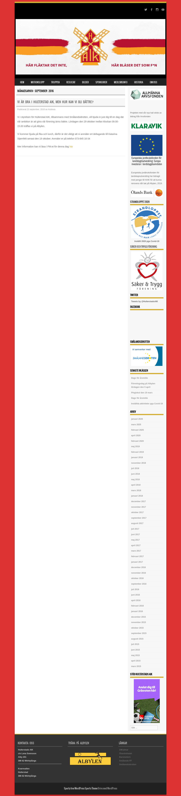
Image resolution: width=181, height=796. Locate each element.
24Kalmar (123, 750)
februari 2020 (137, 441)
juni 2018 (135, 474)
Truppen (55, 82)
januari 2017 (137, 562)
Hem (22, 82)
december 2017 (138, 501)
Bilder (85, 82)
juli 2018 (135, 468)
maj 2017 (135, 540)
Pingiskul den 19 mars (142, 393)
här (71, 146)
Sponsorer (101, 82)
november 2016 (138, 573)
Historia (138, 82)
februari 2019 (137, 452)
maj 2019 (135, 446)
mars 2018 (136, 490)
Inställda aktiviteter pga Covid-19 (147, 403)
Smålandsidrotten (127, 764)
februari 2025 (137, 430)
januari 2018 (137, 496)
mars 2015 (136, 666)
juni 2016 (135, 595)
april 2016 (135, 600)
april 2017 (135, 545)
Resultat (70, 82)
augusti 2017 (137, 523)
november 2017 (138, 507)
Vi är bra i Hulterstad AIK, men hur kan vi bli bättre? (55, 102)
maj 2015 (135, 655)
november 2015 (138, 622)
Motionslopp (37, 82)
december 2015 (138, 617)
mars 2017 (136, 551)
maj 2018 (135, 479)
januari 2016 (137, 611)
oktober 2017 (137, 512)
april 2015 (135, 661)
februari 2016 (137, 606)
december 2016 (138, 567)
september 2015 (138, 633)
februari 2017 (137, 556)
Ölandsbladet (125, 753)
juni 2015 (135, 650)
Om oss (153, 82)
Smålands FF (125, 761)
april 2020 (135, 435)
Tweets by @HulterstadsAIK (144, 301)
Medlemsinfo (120, 82)
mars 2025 (136, 424)
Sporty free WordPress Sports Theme (80, 788)
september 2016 (138, 584)
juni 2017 (135, 534)
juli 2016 (135, 589)
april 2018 (135, 485)
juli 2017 (135, 529)
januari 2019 (137, 457)
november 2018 (138, 463)
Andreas (51, 109)
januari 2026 (137, 419)
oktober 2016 (137, 578)
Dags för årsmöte (139, 378)
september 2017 (138, 518)
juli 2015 (135, 644)
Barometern (124, 757)
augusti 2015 (137, 639)
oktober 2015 (137, 628)
